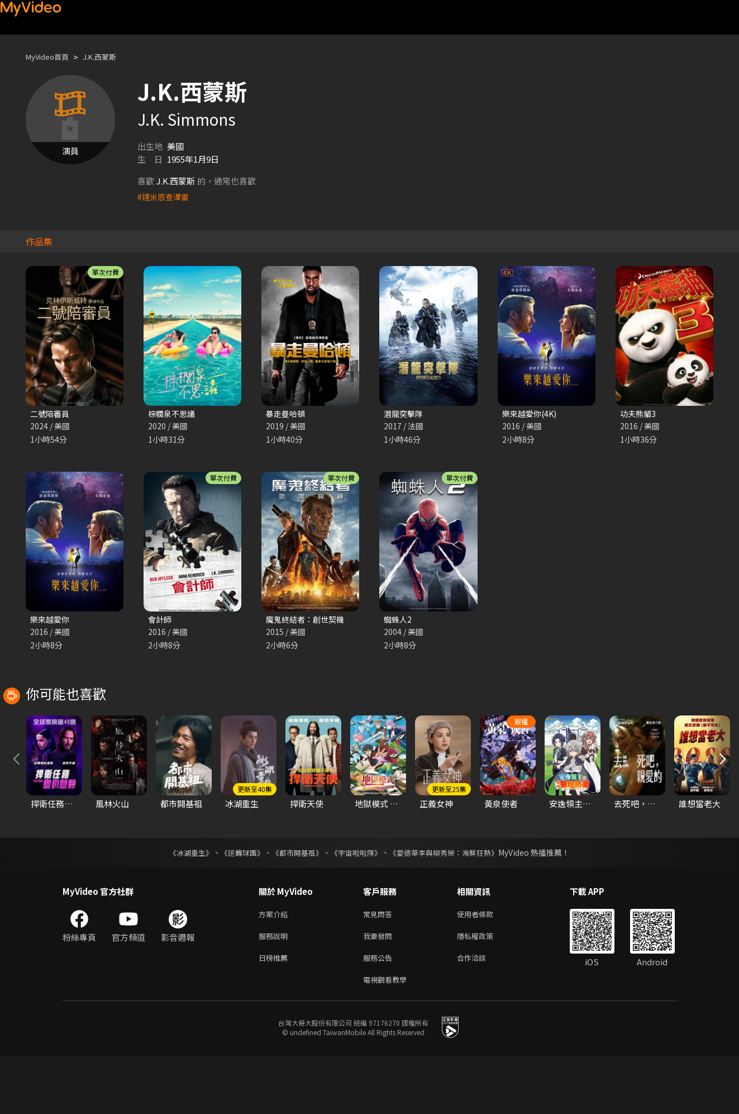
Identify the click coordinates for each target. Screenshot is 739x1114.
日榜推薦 (275, 1013)
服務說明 (275, 990)
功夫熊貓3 (639, 414)
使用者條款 (485, 966)
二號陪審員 (51, 414)
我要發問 (380, 990)
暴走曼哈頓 (287, 414)
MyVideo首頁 (51, 57)
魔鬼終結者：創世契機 (308, 621)
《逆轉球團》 (236, 903)
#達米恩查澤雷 (164, 196)
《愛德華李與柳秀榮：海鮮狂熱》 (451, 903)
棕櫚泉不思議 (173, 414)
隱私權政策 (485, 990)
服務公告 (380, 1013)
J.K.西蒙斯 (109, 57)
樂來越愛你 (51, 621)
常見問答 (380, 966)
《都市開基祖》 (295, 903)
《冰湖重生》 (181, 903)
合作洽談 (480, 1013)
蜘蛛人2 (398, 621)
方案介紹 (275, 966)
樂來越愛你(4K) (531, 414)
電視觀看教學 (388, 1036)
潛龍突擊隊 (405, 414)
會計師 (160, 621)
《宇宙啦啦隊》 (357, 903)
